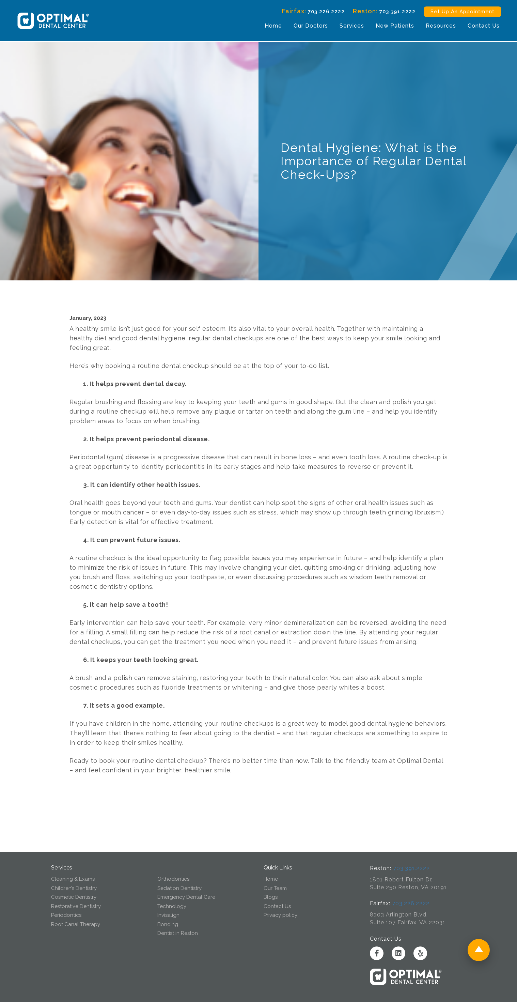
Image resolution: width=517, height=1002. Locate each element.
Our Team (275, 888)
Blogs (271, 897)
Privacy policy (280, 915)
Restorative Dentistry (76, 906)
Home (270, 26)
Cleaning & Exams (73, 879)
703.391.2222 (394, 12)
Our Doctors (308, 26)
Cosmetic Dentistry (73, 897)
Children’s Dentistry (74, 888)
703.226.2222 (323, 12)
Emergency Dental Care (186, 897)
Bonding (167, 924)
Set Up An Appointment (459, 12)
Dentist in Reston (177, 933)
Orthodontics (173, 879)
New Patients (392, 26)
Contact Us (481, 26)
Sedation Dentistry (179, 888)
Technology (171, 906)
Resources (438, 26)
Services (348, 26)
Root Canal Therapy (75, 924)
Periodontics (66, 915)
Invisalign (168, 915)
